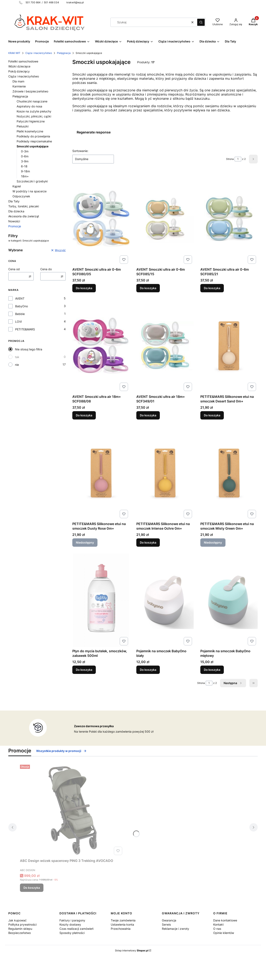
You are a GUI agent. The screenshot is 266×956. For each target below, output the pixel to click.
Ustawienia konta (122, 924)
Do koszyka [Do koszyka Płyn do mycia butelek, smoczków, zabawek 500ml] (84, 669)
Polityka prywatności (22, 924)
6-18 (24, 166)
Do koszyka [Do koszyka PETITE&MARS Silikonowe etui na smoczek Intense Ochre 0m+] (148, 542)
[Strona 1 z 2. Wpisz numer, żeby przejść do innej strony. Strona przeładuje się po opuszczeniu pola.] (238, 159)
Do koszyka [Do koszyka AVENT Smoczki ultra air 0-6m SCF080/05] (84, 288)
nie (17, 364)
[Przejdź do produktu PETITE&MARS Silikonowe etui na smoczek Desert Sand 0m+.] (229, 346)
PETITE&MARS (25, 329)
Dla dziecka (16, 211)
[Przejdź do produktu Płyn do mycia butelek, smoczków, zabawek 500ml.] (101, 600)
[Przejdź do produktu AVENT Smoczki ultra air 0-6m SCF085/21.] (229, 218)
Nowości (14, 221)
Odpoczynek (21, 196)
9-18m (25, 171)
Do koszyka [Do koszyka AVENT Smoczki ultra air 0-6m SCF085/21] (212, 288)
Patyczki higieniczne (31, 121)
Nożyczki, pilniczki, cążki (34, 116)
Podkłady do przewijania (33, 136)
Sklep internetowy (131, 950)
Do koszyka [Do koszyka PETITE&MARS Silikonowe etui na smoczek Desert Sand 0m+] (212, 415)
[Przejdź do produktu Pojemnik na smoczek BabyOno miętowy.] (229, 600)
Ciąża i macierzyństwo (38, 53)
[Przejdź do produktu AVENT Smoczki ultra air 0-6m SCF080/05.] (101, 218)
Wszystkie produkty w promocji (61, 751)
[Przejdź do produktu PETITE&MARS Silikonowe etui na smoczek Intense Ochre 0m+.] (165, 473)
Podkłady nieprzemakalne (34, 141)
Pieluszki (22, 126)
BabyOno (21, 306)
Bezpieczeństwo (19, 933)
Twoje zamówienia (123, 920)
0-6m (24, 156)
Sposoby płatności (72, 933)
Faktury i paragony (72, 920)
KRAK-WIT (14, 53)
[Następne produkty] (233, 683)
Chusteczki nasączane (32, 101)
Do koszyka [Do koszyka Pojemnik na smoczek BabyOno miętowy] (212, 669)
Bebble (20, 314)
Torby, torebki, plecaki (23, 206)
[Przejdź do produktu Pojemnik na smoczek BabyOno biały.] (165, 600)
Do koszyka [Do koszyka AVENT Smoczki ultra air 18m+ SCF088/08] (84, 415)
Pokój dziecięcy (19, 71)
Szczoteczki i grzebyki (32, 181)
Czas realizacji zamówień (76, 928)
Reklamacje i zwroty (175, 928)
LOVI (18, 321)
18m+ (25, 176)
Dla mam (18, 81)
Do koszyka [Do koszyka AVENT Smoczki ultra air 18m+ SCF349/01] (148, 415)
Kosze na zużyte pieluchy (34, 111)
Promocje (14, 226)
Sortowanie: (80, 151)
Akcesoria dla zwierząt (23, 216)
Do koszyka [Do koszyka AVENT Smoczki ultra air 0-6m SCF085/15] (148, 288)
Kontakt (218, 924)
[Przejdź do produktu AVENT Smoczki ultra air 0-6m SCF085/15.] (165, 218)
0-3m (24, 151)
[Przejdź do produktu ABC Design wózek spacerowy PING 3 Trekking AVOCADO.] (72, 810)
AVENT (20, 298)
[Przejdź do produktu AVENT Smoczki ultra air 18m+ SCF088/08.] (101, 346)
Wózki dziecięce (19, 66)
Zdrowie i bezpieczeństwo (30, 91)
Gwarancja (169, 920)
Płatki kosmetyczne (30, 131)
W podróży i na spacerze (29, 191)
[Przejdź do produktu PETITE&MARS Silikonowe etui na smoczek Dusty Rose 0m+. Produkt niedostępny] (101, 473)
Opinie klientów (223, 933)
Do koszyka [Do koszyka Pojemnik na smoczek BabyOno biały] (148, 669)
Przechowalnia (121, 928)
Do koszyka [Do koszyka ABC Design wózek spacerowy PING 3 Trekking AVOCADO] (31, 887)
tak (17, 357)
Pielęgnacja (64, 53)
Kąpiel (16, 186)
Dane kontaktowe (225, 920)
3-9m (24, 161)
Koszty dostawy (70, 924)
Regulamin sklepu (20, 928)
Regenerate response (94, 132)
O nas (217, 928)
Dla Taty (14, 201)
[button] (201, 22)
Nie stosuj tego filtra (28, 349)
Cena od (14, 269)
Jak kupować (17, 920)
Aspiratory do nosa (29, 106)
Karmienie (19, 86)
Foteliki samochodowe (23, 61)
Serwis (166, 924)
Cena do (46, 269)
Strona (230, 159)
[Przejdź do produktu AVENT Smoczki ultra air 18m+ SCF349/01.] (165, 346)
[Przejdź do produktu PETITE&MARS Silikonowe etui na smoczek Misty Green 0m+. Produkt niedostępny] (229, 473)
